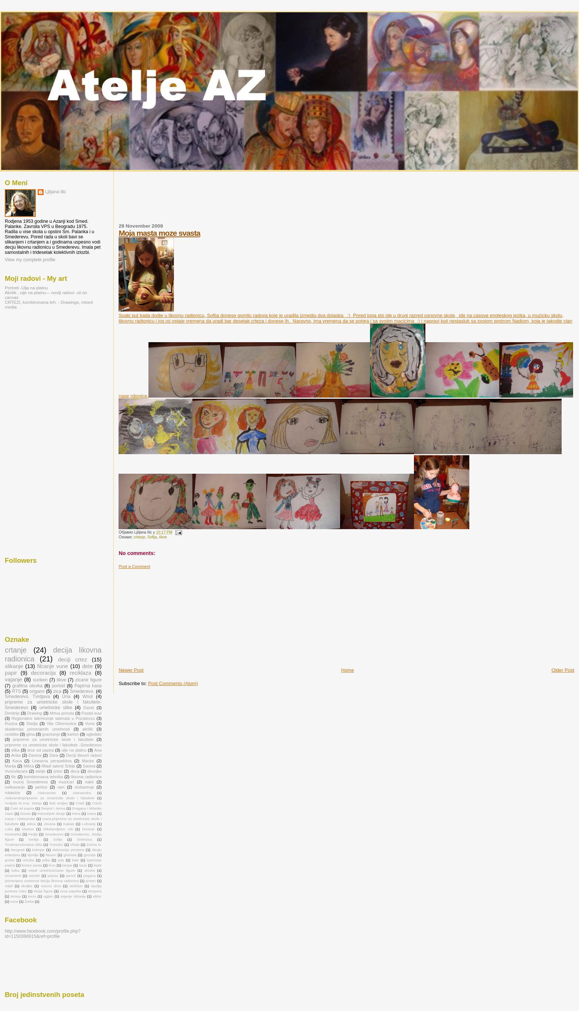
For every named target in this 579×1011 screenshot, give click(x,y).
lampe (67, 865)
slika (15, 750)
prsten (91, 881)
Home (347, 670)
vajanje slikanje (73, 896)
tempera (95, 891)
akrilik (87, 729)
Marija (10, 766)
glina (30, 734)
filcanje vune (52, 666)
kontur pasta (32, 865)
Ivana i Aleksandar (20, 819)
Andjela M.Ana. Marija (23, 803)
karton (73, 734)
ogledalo (94, 734)
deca (75, 771)
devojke (95, 771)
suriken (40, 679)
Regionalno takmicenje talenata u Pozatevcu (53, 718)
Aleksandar (47, 793)
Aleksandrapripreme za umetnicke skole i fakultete (50, 798)
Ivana (91, 813)
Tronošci (56, 844)
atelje (40, 771)
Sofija (152, 537)
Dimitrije (12, 713)
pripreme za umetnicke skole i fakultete (53, 739)
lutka (15, 870)
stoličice (75, 886)
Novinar (88, 829)
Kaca (17, 761)
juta (61, 860)
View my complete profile (30, 259)
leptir (98, 865)
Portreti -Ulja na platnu (26, 287)
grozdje (90, 855)
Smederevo (54, 834)
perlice (41, 787)
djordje (32, 855)
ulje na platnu (74, 750)
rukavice (12, 792)
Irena (76, 813)
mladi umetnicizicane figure (51, 870)
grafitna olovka (27, 685)
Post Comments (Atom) (173, 683)
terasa (16, 896)
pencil (71, 876)
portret (58, 685)
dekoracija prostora (68, 850)
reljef (9, 886)
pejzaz (53, 876)
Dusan (25, 813)
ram (61, 787)
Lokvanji (88, 824)
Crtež (80, 803)
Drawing (34, 713)
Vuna (90, 723)
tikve (163, 537)
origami (37, 691)
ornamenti (13, 876)
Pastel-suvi (92, 713)
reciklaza (80, 673)
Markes (28, 829)
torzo (32, 896)
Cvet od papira (22, 808)
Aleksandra (82, 793)
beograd (17, 850)
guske (9, 860)
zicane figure (88, 679)
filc (13, 777)
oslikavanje (15, 787)
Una (66, 696)
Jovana (49, 824)
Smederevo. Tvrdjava (27, 696)
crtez (58, 771)
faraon (51, 855)
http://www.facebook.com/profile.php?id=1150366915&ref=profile (42, 934)
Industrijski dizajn (51, 813)
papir (11, 673)
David (88, 707)
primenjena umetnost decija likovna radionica (42, 881)
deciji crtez (72, 660)
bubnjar (38, 850)
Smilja (33, 839)
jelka (46, 860)
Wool (87, 696)
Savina (89, 766)
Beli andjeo (58, 803)
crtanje (139, 537)
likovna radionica (86, 777)
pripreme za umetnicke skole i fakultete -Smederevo (53, 745)
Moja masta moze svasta (159, 233)
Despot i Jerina (53, 808)
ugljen (48, 896)
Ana (98, 750)
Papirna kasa (88, 685)
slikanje (14, 666)
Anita (16, 755)
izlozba (28, 860)
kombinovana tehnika (43, 777)
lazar (83, 865)
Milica (29, 766)
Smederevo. (82, 691)
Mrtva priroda (62, 713)
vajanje (13, 679)
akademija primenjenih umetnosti (37, 729)
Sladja (32, 723)
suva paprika (70, 891)
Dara (53, 755)
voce (14, 901)
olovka (89, 870)
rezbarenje (84, 787)
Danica (34, 755)
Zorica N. (94, 844)
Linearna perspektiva (52, 761)
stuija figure (43, 891)
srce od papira (40, 750)
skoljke (26, 886)
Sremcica (84, 839)
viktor (97, 896)
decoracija (43, 673)
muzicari (66, 782)
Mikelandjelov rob (58, 829)
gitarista (70, 855)
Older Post (563, 670)
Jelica (31, 824)
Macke (88, 761)
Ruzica (11, 723)
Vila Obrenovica (61, 723)
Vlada (74, 844)
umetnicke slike (56, 707)
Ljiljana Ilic (55, 191)
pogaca (89, 876)
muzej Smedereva (30, 782)
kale (75, 860)
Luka (9, 829)
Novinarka (13, 834)
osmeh (34, 876)
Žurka (29, 901)
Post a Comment (134, 566)
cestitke (12, 734)
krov (52, 865)
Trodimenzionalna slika (23, 844)
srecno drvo (51, 886)
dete (87, 666)
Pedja (33, 834)
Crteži (97, 803)
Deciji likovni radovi (84, 755)
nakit (89, 782)
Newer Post (131, 670)
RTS (16, 691)
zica (57, 691)
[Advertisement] (253, 201)
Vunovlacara (16, 771)
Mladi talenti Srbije (58, 766)
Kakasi (68, 824)
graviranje (51, 734)
